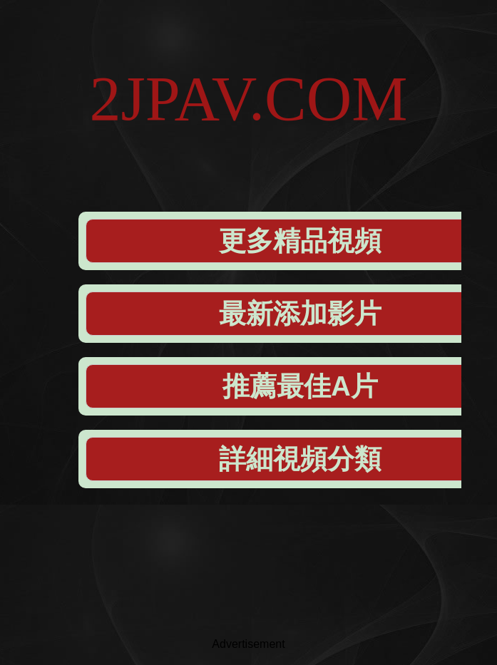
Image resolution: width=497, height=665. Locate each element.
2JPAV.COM (248, 98)
